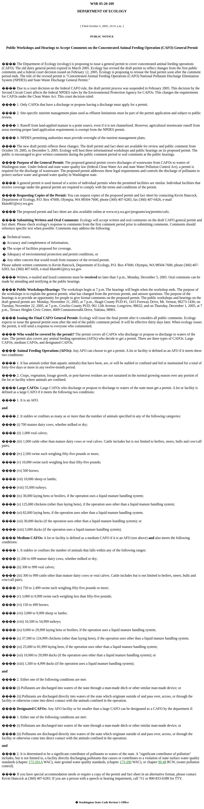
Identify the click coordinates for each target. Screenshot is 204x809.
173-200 (125, 762)
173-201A (36, 762)
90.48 (162, 762)
